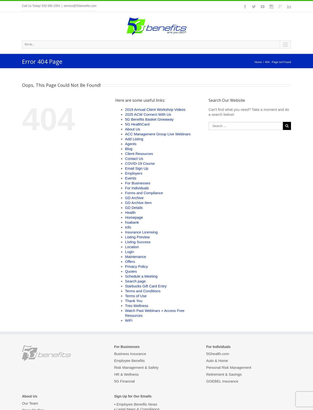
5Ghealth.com (217, 354)
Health (130, 212)
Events (130, 178)
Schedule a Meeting (141, 276)
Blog (128, 149)
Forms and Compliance (144, 193)
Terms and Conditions (142, 291)
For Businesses (137, 183)
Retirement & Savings (224, 374)
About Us (132, 129)
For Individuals (137, 188)
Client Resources (139, 154)
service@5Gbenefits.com (80, 6)
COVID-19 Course (140, 163)
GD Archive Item (138, 203)
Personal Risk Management (228, 367)
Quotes (131, 271)
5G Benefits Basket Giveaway (149, 119)
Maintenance (135, 257)
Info (128, 227)
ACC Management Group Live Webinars (157, 134)
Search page (135, 281)
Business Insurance (130, 354)
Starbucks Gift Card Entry (146, 286)
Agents (130, 144)
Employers (133, 173)
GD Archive (134, 198)
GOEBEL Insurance (222, 381)
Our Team (30, 403)
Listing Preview (137, 237)
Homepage (134, 217)
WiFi (128, 320)
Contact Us (134, 158)
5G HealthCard (137, 124)
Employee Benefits (129, 361)
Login (129, 252)
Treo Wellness (136, 306)
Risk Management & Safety (136, 367)
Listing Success (137, 242)
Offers (130, 261)
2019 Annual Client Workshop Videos (155, 109)
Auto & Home (217, 361)
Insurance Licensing (141, 232)
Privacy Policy (136, 266)
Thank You (133, 301)
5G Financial (124, 381)
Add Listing (134, 139)
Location (132, 247)
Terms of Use (135, 296)
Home (258, 62)
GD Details (134, 207)
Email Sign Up (136, 168)
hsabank (132, 222)
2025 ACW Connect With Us (148, 114)
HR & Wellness (126, 374)
